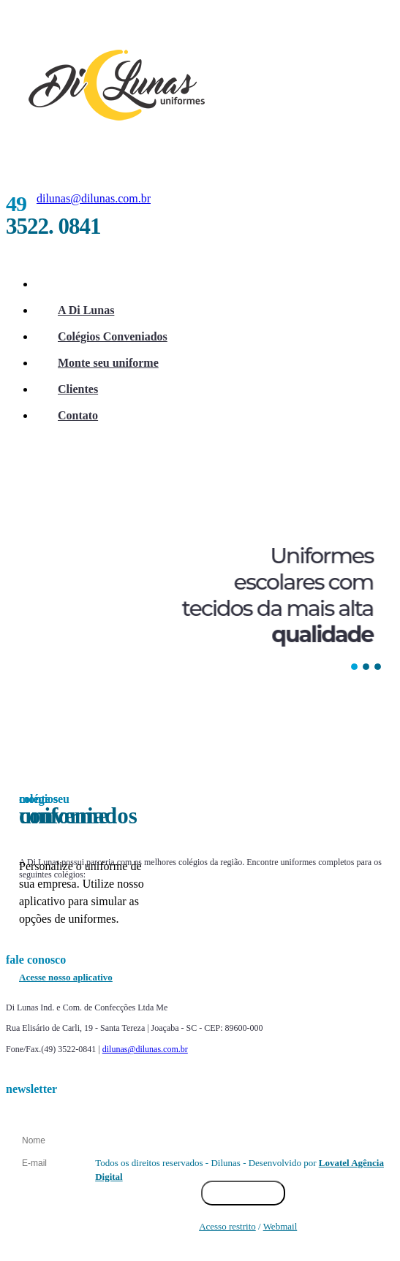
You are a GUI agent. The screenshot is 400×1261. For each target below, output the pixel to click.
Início (72, 284)
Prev (48, 935)
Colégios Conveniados (112, 336)
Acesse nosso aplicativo (66, 977)
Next (356, 935)
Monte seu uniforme (108, 363)
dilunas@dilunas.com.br (94, 198)
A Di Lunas (86, 310)
